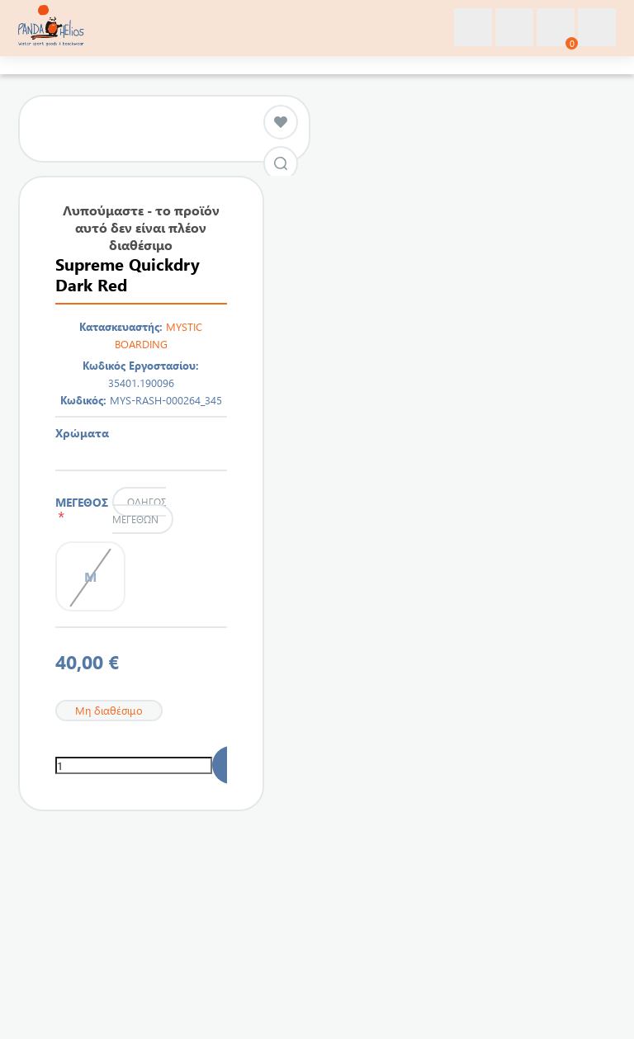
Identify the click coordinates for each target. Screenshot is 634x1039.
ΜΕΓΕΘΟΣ (81, 509)
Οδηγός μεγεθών (138, 510)
